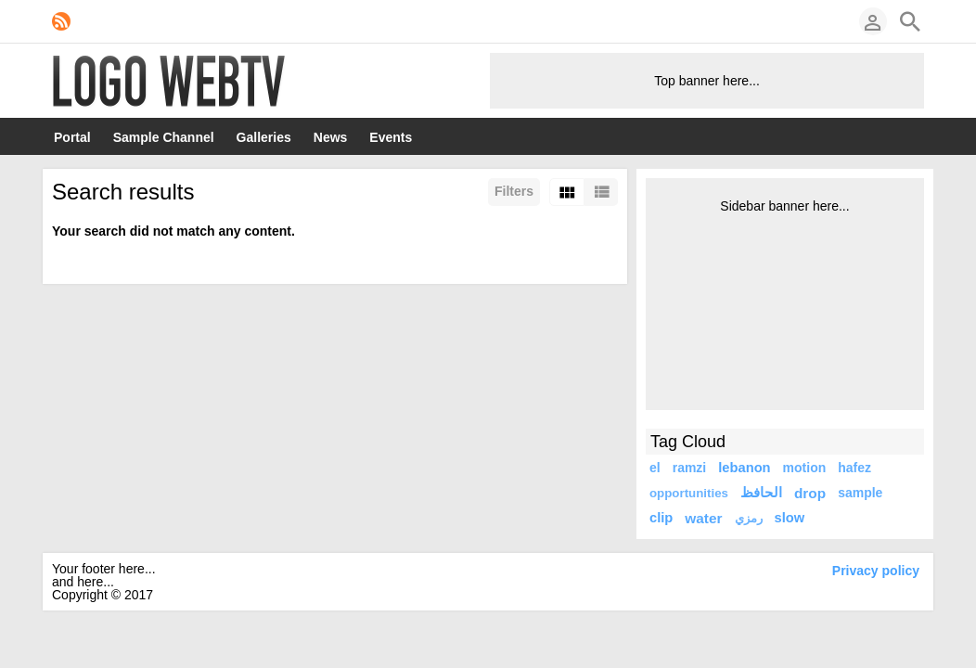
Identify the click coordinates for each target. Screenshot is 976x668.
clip (661, 517)
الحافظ (761, 492)
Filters (513, 191)
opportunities (688, 493)
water (703, 518)
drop (810, 493)
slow (790, 517)
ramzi (690, 467)
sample (860, 492)
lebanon (744, 467)
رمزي (749, 518)
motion (805, 467)
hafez (854, 467)
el (655, 467)
